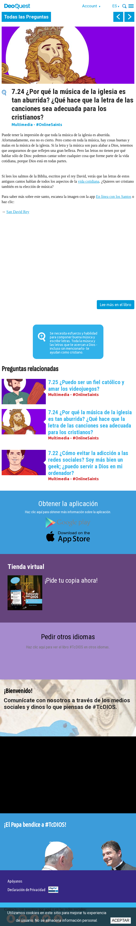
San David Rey (17, 212)
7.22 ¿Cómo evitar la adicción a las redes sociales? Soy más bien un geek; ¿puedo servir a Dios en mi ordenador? (88, 463)
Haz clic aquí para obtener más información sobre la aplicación (67, 512)
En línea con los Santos (113, 197)
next (129, 17)
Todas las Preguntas (26, 17)
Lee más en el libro (115, 304)
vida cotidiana (88, 181)
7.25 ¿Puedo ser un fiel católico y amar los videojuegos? (86, 385)
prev (118, 17)
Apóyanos (15, 881)
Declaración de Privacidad (26, 889)
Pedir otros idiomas (68, 637)
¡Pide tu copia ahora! (71, 580)
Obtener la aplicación (68, 503)
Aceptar (120, 920)
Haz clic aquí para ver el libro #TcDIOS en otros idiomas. (67, 647)
